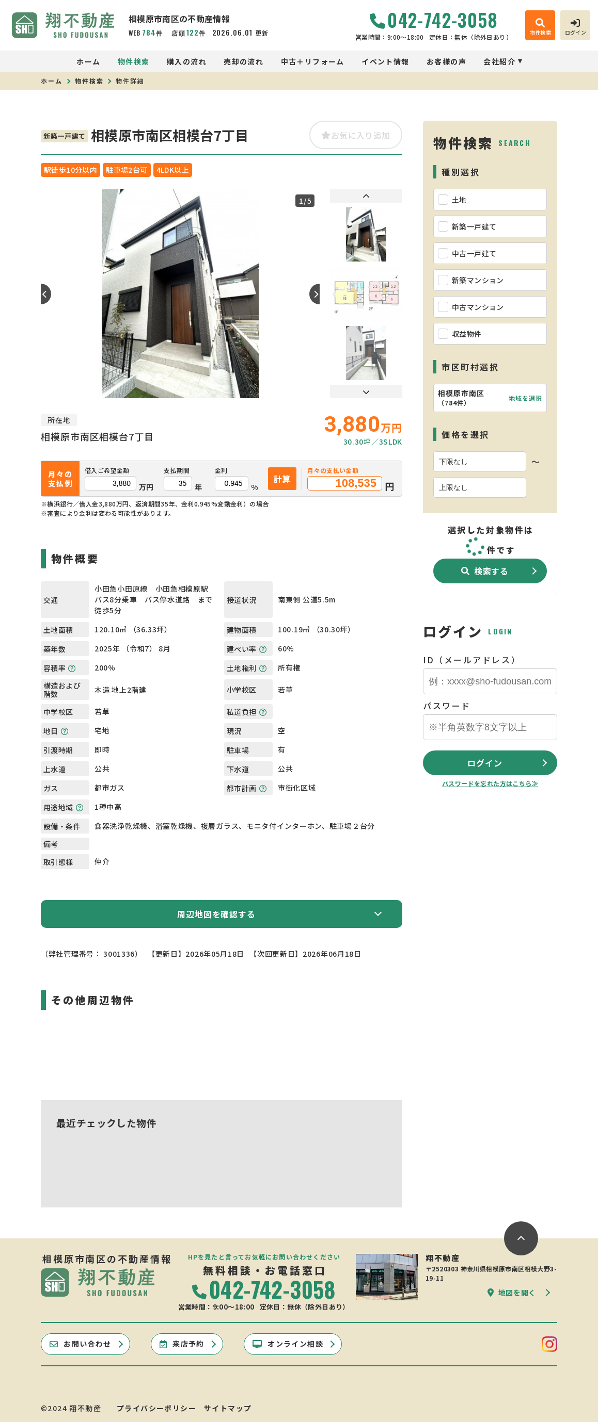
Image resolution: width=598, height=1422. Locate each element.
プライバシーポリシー (156, 1408)
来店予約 (182, 1343)
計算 (282, 478)
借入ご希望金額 (107, 470)
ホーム (88, 61)
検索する (485, 571)
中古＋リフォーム (312, 61)
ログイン (484, 763)
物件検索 (134, 61)
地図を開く (511, 1292)
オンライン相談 (288, 1343)
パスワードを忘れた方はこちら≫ (490, 783)
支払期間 (177, 470)
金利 (221, 470)
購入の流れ (187, 61)
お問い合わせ (81, 1343)
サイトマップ (227, 1408)
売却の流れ (243, 61)
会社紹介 (499, 61)
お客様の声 (446, 61)
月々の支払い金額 (332, 470)
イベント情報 (385, 61)
